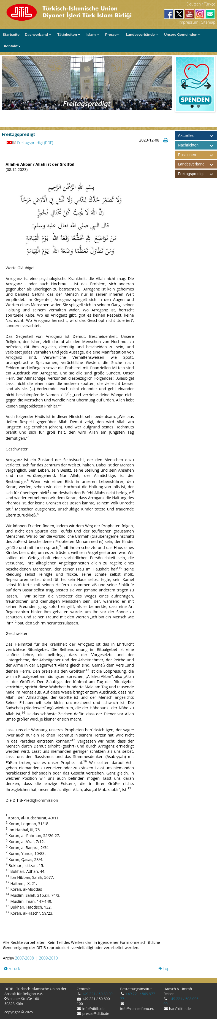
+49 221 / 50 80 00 (97, 993)
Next (205, 84)
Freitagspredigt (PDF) (35, 142)
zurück (12, 968)
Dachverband (36, 34)
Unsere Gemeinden (180, 34)
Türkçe (209, 4)
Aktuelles (186, 135)
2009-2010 (48, 958)
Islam (91, 34)
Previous (184, 84)
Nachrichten (188, 145)
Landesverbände (140, 34)
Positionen (197, 155)
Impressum (188, 22)
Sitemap (208, 22)
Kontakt (11, 46)
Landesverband (197, 164)
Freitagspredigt (197, 174)
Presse (111, 34)
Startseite (11, 34)
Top (164, 968)
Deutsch (193, 4)
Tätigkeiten (67, 34)
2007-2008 (24, 958)
